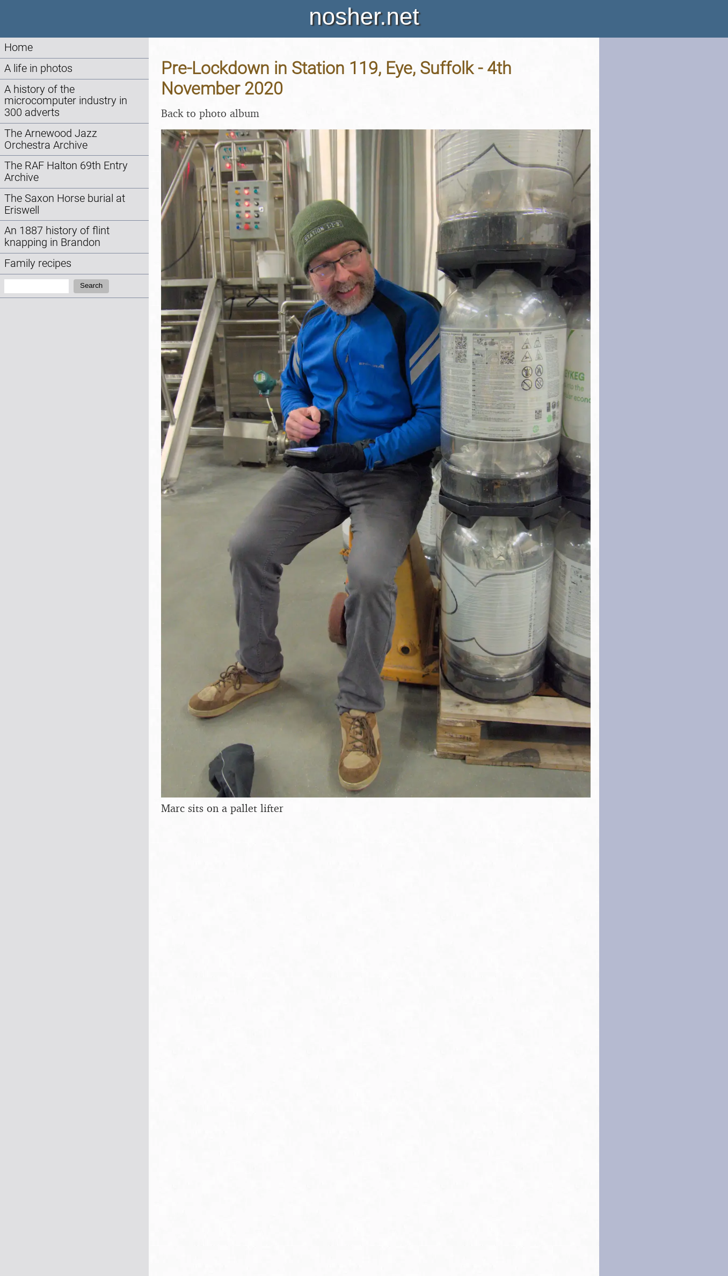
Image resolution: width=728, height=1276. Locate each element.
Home (18, 47)
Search (91, 285)
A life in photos (38, 68)
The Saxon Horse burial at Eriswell (64, 204)
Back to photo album (210, 113)
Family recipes (37, 263)
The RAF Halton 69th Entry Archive (66, 172)
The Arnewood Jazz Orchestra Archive (50, 139)
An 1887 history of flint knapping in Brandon (57, 236)
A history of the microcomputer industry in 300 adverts (65, 101)
